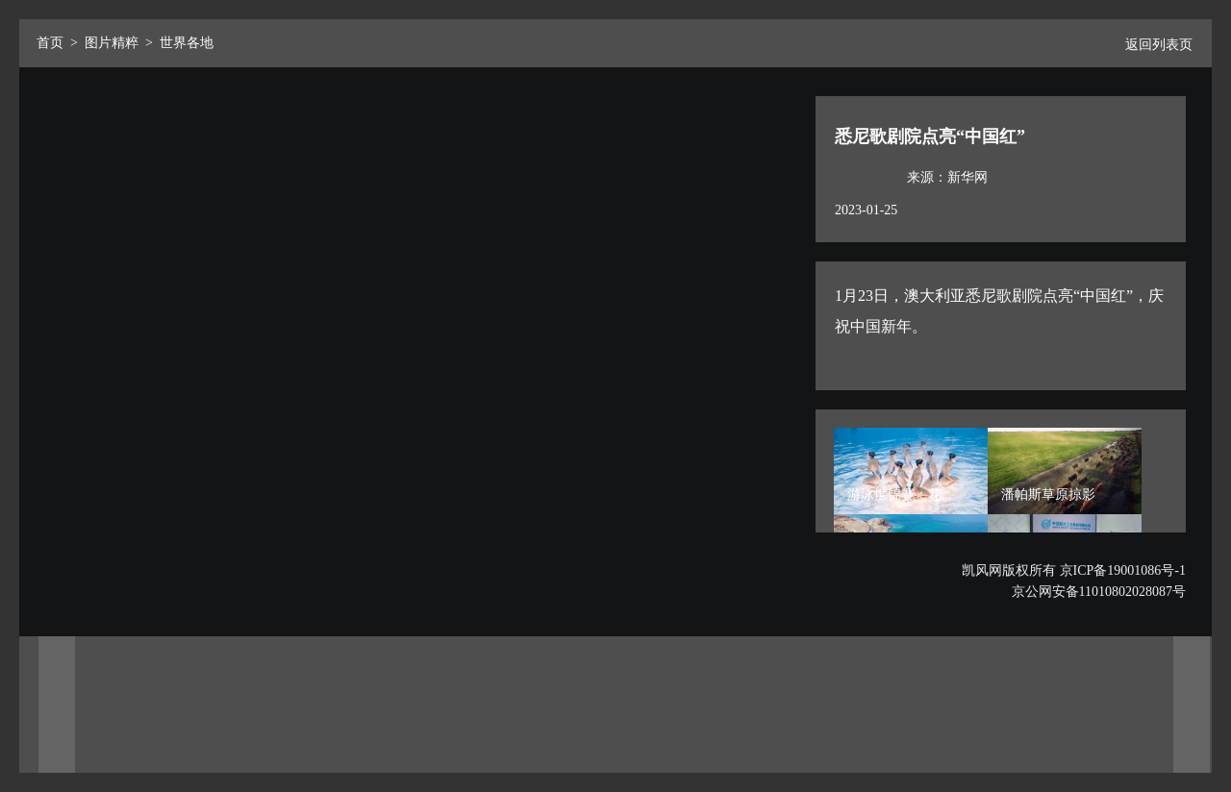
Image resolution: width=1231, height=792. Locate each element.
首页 (50, 43)
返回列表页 (1151, 44)
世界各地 (187, 43)
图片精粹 (111, 43)
